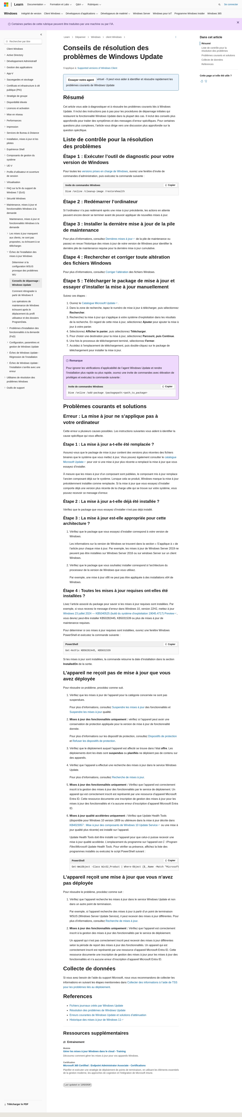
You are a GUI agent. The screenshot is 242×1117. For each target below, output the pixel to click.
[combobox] (23, 41)
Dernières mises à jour (119, 238)
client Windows (114, 37)
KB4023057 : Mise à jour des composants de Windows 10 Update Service (114, 825)
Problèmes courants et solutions (218, 55)
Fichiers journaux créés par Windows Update (96, 1005)
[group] (124, 867)
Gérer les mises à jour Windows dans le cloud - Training (94, 1051)
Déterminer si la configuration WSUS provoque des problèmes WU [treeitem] (25, 268)
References (207, 64)
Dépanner (80, 37)
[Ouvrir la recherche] (219, 5)
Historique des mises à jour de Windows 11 (95, 1019)
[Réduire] (41, 34)
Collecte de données (212, 59)
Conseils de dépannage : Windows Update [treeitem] (26, 283)
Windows (95, 37)
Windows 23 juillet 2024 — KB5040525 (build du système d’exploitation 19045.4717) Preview (118, 613)
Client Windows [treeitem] (15, 48)
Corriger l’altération (117, 272)
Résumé (206, 43)
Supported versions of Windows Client (97, 68)
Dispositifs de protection (162, 736)
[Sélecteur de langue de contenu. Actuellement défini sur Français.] (12, 1111)
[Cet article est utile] (202, 81)
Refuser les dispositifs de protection (94, 741)
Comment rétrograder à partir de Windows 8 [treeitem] (24, 293)
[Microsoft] (6, 4)
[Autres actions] (176, 37)
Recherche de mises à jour (128, 777)
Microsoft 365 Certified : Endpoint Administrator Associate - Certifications (104, 1065)
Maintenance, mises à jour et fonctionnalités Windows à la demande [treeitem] (24, 223)
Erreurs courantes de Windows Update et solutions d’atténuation (108, 1015)
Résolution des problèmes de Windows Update (98, 1010)
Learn (67, 37)
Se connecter (231, 4)
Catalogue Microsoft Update (98, 303)
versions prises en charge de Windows (105, 171)
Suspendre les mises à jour (128, 707)
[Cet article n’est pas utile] (206, 81)
